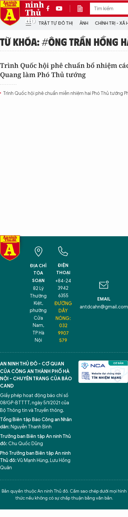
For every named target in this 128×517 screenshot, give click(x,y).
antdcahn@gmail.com (104, 307)
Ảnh (83, 23)
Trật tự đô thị (55, 23)
